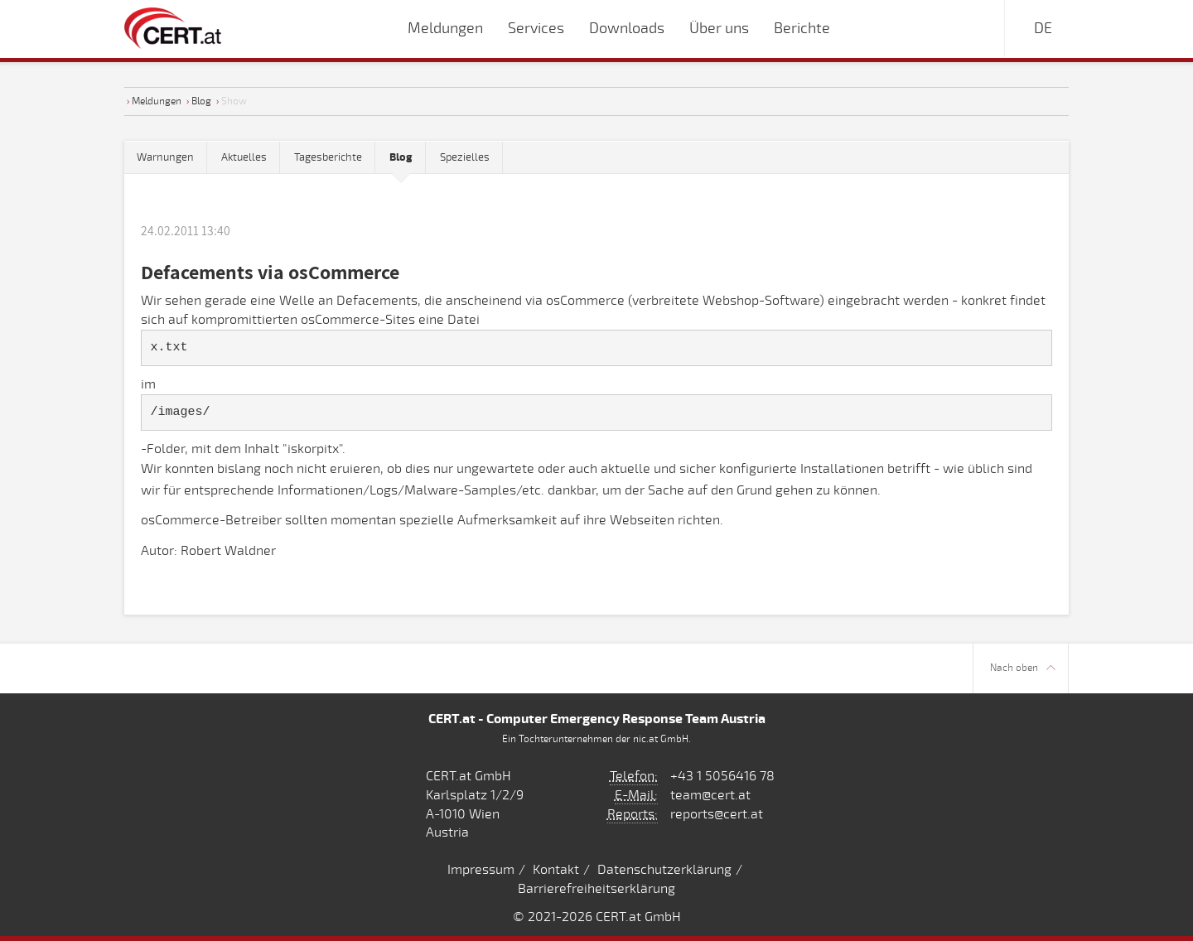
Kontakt (556, 869)
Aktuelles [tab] (244, 157)
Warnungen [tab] (165, 157)
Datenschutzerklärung (664, 869)
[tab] (401, 158)
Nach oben (1022, 668)
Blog (201, 101)
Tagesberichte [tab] (328, 157)
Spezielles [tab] (465, 157)
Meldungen (156, 101)
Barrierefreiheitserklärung (596, 889)
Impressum (480, 869)
